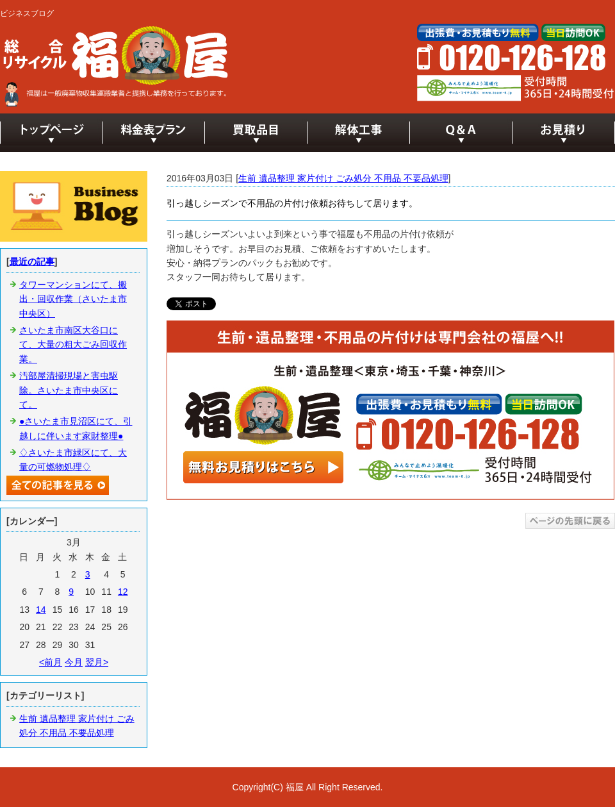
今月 (74, 662)
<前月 (50, 662)
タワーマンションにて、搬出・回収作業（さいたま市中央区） (73, 299)
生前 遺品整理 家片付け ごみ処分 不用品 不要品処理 (343, 178)
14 (41, 609)
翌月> (96, 662)
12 (123, 592)
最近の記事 (32, 261)
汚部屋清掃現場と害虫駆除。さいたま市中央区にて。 (68, 390)
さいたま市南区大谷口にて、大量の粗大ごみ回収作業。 (73, 344)
